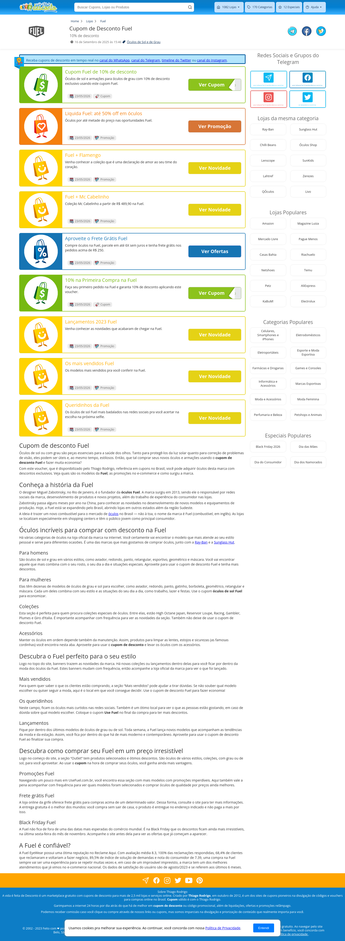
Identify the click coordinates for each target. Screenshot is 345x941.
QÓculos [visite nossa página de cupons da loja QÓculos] (268, 192)
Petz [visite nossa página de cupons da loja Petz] (268, 286)
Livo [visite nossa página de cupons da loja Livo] (308, 192)
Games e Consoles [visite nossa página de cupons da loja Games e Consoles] (308, 368)
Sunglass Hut (224, 542)
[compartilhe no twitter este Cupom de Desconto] (321, 34)
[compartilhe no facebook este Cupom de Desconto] (306, 31)
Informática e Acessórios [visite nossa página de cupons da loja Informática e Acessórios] (268, 384)
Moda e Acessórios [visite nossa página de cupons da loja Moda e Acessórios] (268, 399)
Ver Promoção (214, 126)
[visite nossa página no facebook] (146, 880)
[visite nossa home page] (38, 7)
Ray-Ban (201, 542)
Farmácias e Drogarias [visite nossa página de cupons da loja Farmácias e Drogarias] (268, 368)
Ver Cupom (217, 85)
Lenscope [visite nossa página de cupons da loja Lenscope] (268, 161)
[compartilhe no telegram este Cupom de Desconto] (292, 31)
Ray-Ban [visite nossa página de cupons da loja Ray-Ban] (268, 129)
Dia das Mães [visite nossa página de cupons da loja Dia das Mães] (308, 447)
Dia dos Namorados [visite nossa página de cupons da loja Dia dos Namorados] (308, 462)
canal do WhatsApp (114, 60)
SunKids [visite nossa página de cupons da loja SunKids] (308, 161)
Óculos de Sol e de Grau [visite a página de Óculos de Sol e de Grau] (144, 42)
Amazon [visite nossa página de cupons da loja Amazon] (268, 223)
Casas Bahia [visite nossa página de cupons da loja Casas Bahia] (268, 255)
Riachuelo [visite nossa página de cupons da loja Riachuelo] (308, 255)
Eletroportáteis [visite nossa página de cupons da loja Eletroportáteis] (268, 353)
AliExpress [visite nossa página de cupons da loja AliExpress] (308, 286)
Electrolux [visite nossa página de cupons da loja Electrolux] (308, 301)
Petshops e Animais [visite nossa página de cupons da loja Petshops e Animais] (308, 415)
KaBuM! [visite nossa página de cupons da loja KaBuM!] (268, 301)
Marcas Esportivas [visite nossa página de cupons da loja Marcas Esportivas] (308, 384)
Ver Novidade (215, 168)
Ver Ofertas (214, 251)
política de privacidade (292, 934)
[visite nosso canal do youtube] (189, 880)
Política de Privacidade (222, 928)
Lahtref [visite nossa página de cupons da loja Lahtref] (268, 176)
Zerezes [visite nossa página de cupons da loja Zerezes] (308, 176)
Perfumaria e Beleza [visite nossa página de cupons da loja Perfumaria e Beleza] (268, 415)
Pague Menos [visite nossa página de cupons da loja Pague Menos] (308, 239)
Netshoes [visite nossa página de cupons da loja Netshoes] (268, 270)
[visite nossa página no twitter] (178, 880)
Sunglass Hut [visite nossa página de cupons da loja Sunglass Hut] (308, 129)
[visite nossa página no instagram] (167, 880)
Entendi (263, 928)
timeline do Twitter (176, 60)
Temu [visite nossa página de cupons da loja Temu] (308, 270)
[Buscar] (190, 7)
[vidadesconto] (308, 99)
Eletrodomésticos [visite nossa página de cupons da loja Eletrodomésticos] (308, 335)
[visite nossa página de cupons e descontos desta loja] (41, 85)
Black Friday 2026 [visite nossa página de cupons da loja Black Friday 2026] (268, 447)
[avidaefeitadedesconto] (269, 79)
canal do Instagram (212, 60)
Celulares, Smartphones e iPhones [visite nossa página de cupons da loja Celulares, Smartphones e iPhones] (268, 335)
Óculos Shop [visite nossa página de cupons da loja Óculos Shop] (308, 145)
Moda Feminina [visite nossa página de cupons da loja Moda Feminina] (308, 399)
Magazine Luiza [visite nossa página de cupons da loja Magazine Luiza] (308, 223)
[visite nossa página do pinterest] (199, 880)
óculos (113, 513)
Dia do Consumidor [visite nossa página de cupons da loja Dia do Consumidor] (268, 462)
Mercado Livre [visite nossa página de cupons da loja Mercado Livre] (268, 239)
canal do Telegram (145, 60)
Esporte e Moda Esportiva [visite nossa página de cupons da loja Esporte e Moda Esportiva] (308, 352)
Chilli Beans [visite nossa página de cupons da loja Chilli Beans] (268, 145)
